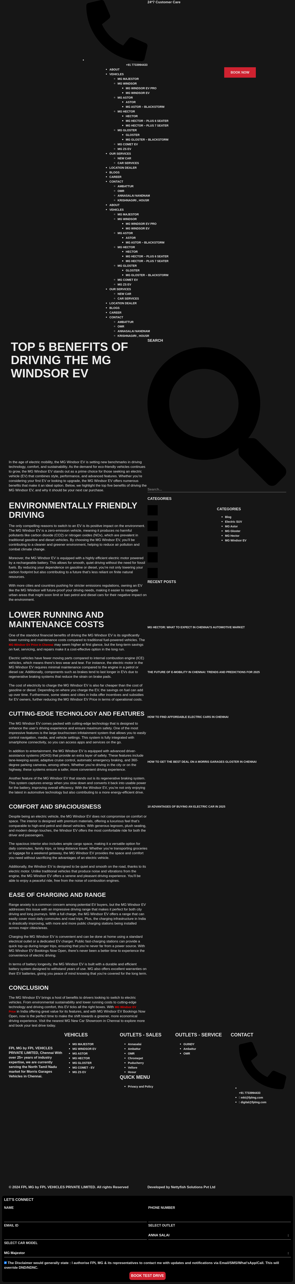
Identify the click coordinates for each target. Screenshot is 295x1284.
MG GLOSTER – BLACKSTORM (147, 139)
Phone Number (161, 1207)
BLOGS (114, 172)
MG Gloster (232, 531)
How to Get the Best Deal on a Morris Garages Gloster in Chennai (202, 761)
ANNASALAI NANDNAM (134, 195)
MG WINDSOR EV (138, 93)
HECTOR (132, 116)
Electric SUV (233, 521)
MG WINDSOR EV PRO (141, 88)
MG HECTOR (126, 111)
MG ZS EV (124, 149)
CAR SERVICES (128, 163)
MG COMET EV (128, 144)
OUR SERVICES (120, 153)
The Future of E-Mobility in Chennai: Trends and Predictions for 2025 (204, 672)
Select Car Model (21, 1243)
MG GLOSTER (127, 130)
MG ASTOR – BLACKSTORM (145, 106)
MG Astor (231, 526)
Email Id (11, 1225)
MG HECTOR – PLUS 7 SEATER (147, 125)
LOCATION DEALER (123, 167)
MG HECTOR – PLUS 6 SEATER (147, 120)
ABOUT (114, 69)
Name (9, 1207)
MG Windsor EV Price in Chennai (31, 644)
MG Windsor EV (235, 540)
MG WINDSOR (127, 83)
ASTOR (131, 102)
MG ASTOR (125, 97)
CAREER (115, 177)
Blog (228, 517)
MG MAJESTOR (128, 78)
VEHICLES (116, 74)
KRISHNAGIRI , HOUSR (133, 200)
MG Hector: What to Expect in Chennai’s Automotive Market (196, 627)
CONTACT (116, 181)
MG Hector (232, 535)
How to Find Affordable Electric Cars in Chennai (188, 717)
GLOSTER (133, 135)
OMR (121, 191)
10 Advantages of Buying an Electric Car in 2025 (186, 806)
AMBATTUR (125, 186)
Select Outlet (161, 1225)
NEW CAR (124, 158)
